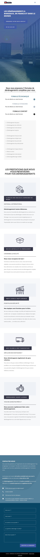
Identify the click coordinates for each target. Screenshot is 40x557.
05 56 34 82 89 (10, 27)
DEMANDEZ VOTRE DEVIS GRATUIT (15, 21)
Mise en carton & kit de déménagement (18, 249)
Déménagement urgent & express (16, 397)
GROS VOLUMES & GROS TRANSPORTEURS (18, 348)
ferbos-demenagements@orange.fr (14, 488)
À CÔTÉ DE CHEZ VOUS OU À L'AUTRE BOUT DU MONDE (19, 198)
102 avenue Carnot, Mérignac (12, 495)
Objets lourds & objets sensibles (16, 298)
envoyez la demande (27, 545)
